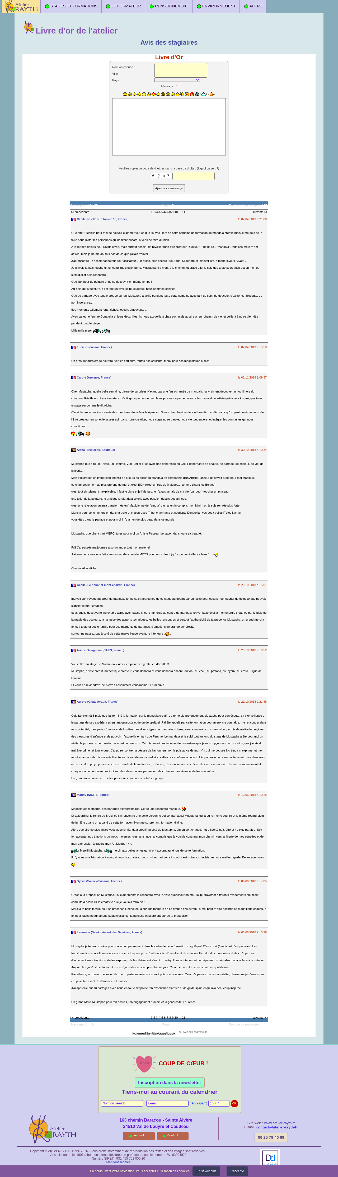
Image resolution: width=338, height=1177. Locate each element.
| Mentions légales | (118, 1162)
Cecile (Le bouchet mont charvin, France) (103, 585)
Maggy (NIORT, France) (90, 794)
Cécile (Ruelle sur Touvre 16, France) (100, 219)
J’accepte (237, 1171)
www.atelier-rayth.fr (279, 1123)
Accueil (139, 1135)
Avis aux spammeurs (195, 1032)
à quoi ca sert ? (208, 168)
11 (183, 212)
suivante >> (260, 212)
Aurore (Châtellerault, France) (95, 701)
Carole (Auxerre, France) (91, 377)
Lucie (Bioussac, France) (91, 347)
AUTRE (253, 6)
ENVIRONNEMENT (216, 6)
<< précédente (79, 212)
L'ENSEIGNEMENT (168, 6)
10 (176, 212)
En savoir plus (206, 1171)
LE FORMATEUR (123, 6)
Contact (172, 1135)
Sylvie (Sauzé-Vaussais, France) (96, 881)
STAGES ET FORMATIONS (71, 6)
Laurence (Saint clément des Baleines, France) (106, 932)
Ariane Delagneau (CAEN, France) (97, 650)
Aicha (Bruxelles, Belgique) (93, 449)
